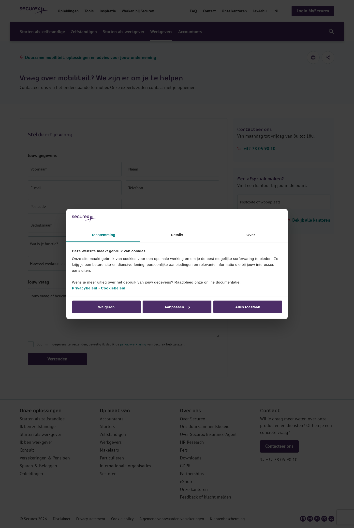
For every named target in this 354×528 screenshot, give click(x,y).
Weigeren (106, 307)
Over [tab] (251, 235)
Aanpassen (177, 307)
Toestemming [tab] (103, 235)
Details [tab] (177, 235)
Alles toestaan (247, 307)
